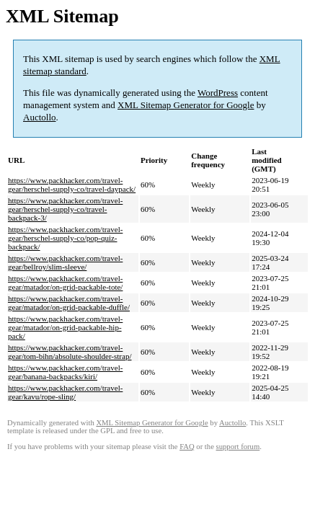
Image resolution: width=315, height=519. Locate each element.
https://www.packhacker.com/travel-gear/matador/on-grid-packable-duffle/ (69, 302)
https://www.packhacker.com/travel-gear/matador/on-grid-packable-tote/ (65, 282)
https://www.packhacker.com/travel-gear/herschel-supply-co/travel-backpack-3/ (65, 209)
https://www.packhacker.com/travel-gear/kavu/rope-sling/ (65, 392)
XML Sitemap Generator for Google (185, 104)
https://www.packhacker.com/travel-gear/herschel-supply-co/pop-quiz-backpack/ (65, 238)
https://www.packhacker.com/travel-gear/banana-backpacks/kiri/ (65, 372)
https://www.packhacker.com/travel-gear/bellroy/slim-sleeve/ (65, 262)
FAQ (187, 447)
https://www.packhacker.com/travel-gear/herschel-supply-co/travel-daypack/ (72, 184)
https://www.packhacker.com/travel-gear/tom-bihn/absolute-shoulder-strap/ (69, 351)
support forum (238, 447)
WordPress (218, 92)
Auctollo (39, 117)
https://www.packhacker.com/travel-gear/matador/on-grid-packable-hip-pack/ (65, 327)
